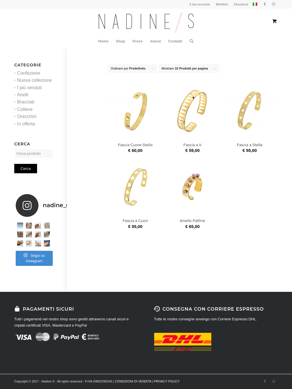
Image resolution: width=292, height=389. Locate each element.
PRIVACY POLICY (167, 381)
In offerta (26, 123)
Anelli (22, 94)
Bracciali (25, 101)
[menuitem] (103, 41)
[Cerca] (189, 41)
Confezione (28, 73)
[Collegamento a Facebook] (265, 4)
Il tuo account (199, 4)
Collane (25, 109)
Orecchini (26, 116)
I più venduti (29, 87)
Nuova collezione (34, 80)
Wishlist (222, 4)
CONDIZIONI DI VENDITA (133, 381)
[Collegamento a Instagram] (273, 4)
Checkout (241, 4)
